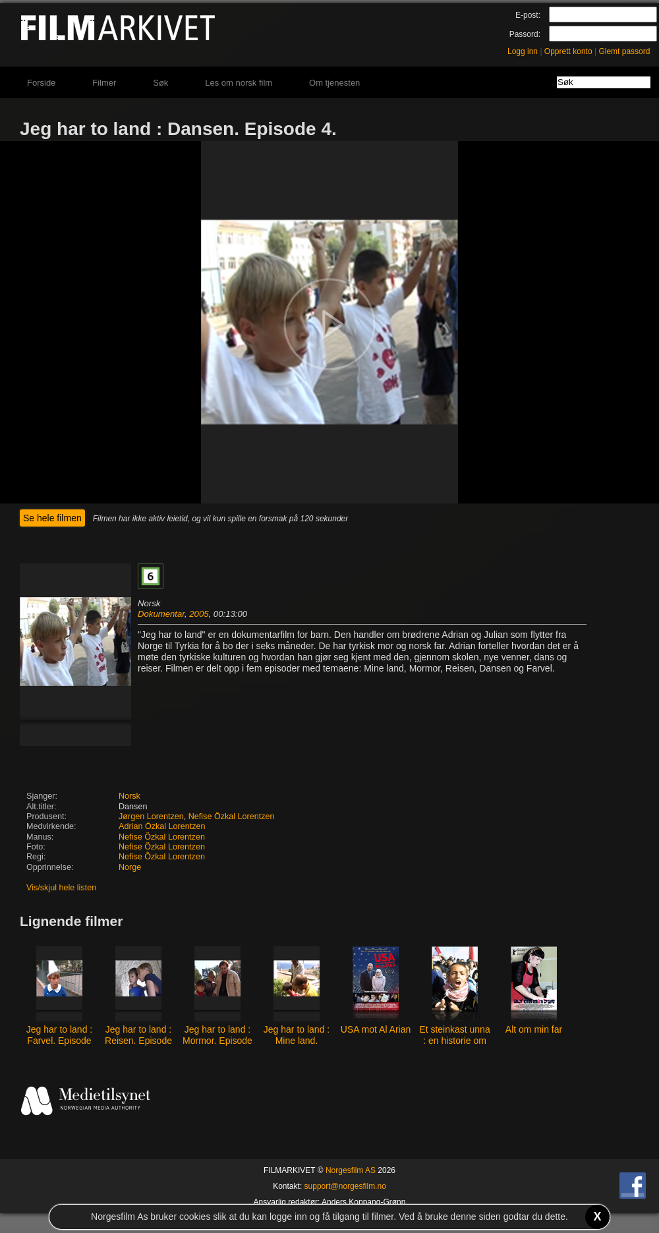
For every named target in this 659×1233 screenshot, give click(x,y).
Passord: (524, 34)
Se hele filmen (52, 518)
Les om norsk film (238, 83)
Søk (160, 83)
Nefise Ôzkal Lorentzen (162, 856)
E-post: (527, 15)
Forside (41, 83)
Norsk (129, 796)
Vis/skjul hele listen (61, 887)
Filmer (104, 83)
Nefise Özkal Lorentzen (231, 816)
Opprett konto (568, 51)
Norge (130, 867)
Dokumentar (161, 614)
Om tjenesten (334, 83)
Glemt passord (624, 51)
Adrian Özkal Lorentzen (162, 826)
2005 (198, 614)
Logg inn (522, 51)
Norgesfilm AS (351, 1170)
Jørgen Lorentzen (151, 816)
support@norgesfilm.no (345, 1186)
